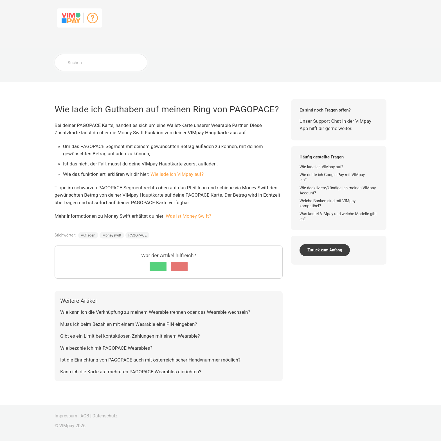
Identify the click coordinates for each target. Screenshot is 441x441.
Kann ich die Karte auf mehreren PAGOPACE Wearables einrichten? (130, 371)
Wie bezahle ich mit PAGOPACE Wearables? (106, 348)
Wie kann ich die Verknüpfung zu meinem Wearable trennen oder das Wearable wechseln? (155, 312)
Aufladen (88, 235)
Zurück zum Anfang (324, 250)
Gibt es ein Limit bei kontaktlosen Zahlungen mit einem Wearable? (130, 336)
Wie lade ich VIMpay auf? (177, 174)
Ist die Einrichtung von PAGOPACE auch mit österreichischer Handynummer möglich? (150, 360)
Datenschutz (104, 416)
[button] (158, 266)
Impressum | (67, 416)
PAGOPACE (137, 235)
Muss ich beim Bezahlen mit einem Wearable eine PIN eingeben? (128, 324)
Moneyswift (111, 235)
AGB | (85, 416)
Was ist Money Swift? (188, 216)
